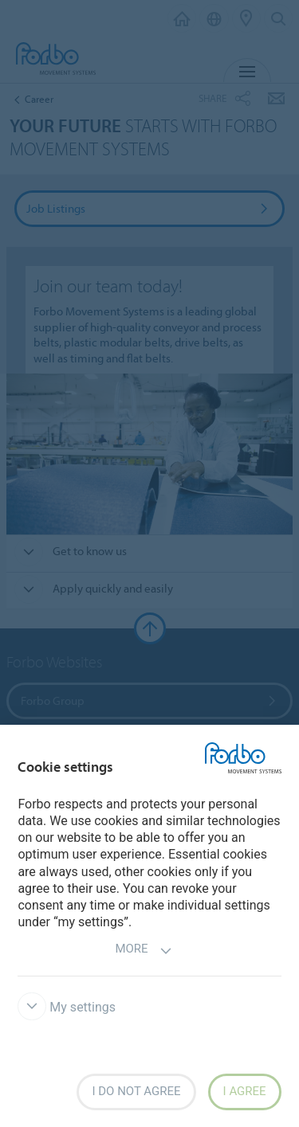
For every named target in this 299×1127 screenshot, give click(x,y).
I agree (244, 1091)
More (143, 950)
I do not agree (136, 1091)
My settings (67, 1007)
